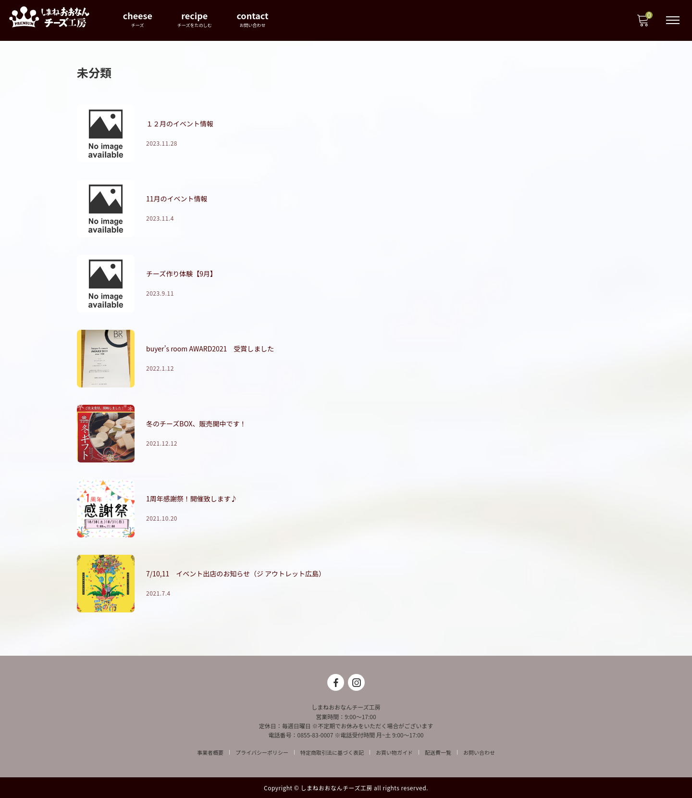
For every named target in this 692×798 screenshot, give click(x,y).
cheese (138, 18)
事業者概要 (210, 752)
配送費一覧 (438, 752)
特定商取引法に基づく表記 (332, 752)
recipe (195, 18)
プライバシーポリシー (261, 752)
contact (253, 18)
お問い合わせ (479, 752)
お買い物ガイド (394, 752)
